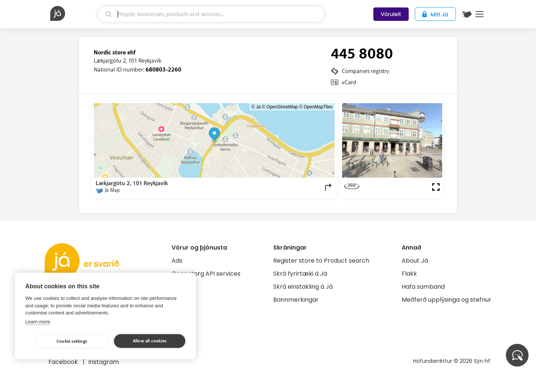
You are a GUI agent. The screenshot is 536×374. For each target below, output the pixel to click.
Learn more (37, 321)
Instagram (103, 362)
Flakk (409, 273)
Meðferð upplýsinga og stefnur (446, 299)
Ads (177, 260)
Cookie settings (72, 341)
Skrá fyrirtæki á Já (300, 273)
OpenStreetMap (282, 107)
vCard (349, 82)
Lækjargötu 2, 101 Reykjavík (127, 60)
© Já (256, 107)
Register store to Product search (321, 260)
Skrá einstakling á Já (303, 286)
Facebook (63, 362)
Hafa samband (423, 286)
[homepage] (73, 13)
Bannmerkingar (296, 299)
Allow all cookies (149, 341)
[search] (211, 14)
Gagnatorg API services (206, 273)
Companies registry (365, 71)
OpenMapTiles (318, 107)
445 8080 (362, 54)
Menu (479, 14)
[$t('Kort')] (467, 14)
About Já (415, 260)
